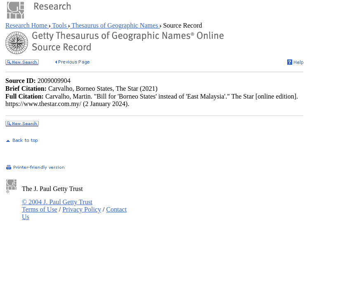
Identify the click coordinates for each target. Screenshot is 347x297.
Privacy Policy (81, 209)
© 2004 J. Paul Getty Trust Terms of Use (57, 205)
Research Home (27, 25)
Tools (59, 25)
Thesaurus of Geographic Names (115, 25)
